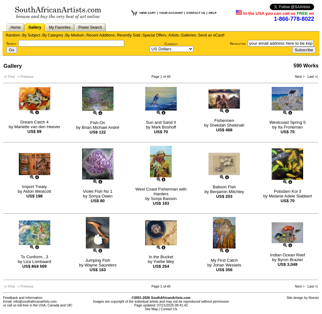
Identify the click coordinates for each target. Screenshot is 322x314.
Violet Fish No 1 (98, 191)
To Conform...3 (34, 256)
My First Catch (224, 260)
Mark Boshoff (164, 127)
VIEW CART (147, 12)
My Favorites (60, 27)
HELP (212, 12)
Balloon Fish (224, 187)
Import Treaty (34, 186)
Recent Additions (100, 35)
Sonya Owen (101, 196)
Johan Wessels (227, 265)
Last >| (312, 76)
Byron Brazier (290, 259)
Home (16, 27)
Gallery (34, 27)
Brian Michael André (100, 127)
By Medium (74, 35)
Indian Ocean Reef (287, 255)
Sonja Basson (164, 198)
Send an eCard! (211, 35)
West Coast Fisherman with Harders (161, 191)
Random (13, 35)
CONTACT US (195, 12)
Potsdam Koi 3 (287, 191)
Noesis (313, 298)
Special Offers (154, 35)
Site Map (151, 309)
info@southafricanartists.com (35, 301)
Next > (300, 76)
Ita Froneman (290, 127)
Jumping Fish (97, 260)
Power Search (90, 27)
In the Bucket (161, 256)
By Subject (31, 35)
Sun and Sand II (161, 122)
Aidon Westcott (37, 191)
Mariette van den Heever (37, 126)
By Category (52, 35)
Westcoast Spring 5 (287, 122)
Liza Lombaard (37, 261)
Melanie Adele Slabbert (290, 196)
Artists (173, 35)
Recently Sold (128, 35)
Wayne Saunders (101, 265)
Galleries (188, 35)
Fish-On (97, 122)
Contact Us (169, 309)
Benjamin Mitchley (227, 191)
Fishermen (224, 120)
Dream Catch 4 (34, 122)
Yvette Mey (163, 261)
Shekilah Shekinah (227, 125)
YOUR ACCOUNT (171, 12)
